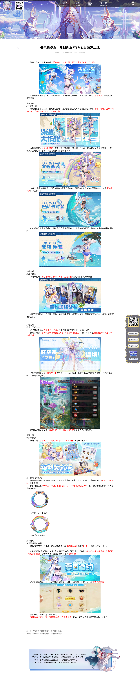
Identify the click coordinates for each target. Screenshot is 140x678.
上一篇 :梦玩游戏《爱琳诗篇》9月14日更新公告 (44, 631)
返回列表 (18, 47)
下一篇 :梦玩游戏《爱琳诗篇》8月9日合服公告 (44, 634)
